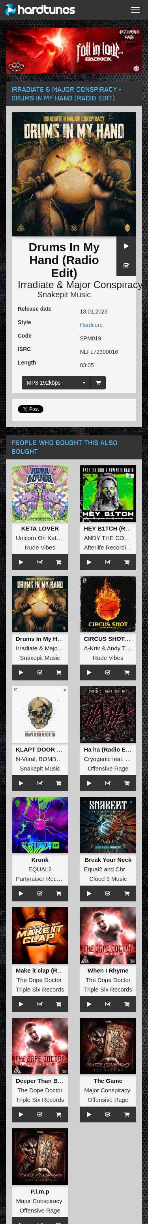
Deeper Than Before (44, 1080)
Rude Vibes (40, 547)
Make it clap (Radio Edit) (50, 970)
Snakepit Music (64, 294)
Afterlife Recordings (110, 547)
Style (24, 322)
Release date (35, 309)
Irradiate (36, 284)
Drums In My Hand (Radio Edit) (59, 638)
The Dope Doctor (39, 980)
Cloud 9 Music (108, 878)
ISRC (24, 349)
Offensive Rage (108, 768)
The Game (108, 1080)
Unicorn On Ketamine (44, 538)
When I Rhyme (108, 970)
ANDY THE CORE (108, 538)
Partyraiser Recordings (46, 878)
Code (25, 335)
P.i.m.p (40, 1191)
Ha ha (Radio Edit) (109, 749)
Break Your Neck (107, 859)
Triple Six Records (40, 989)
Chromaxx (129, 869)
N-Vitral (26, 759)
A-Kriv (92, 648)
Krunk (40, 859)
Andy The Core (127, 648)
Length (27, 362)
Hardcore (91, 325)
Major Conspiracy (104, 284)
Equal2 (93, 869)
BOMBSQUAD (58, 759)
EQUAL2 (40, 869)
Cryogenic (97, 759)
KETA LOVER (40, 528)
